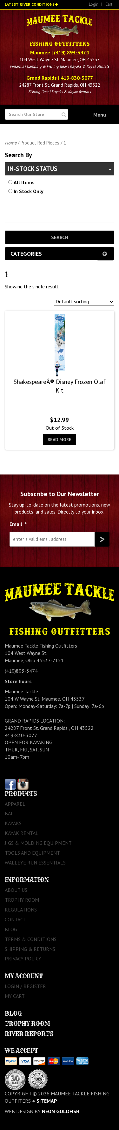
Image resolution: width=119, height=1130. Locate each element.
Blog (11, 929)
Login (93, 4)
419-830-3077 (77, 78)
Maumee (40, 52)
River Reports (29, 1034)
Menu (99, 114)
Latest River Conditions (30, 4)
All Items (24, 182)
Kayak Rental (21, 833)
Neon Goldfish (60, 1111)
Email (18, 524)
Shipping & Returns (30, 949)
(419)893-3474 (21, 671)
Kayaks (13, 823)
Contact (15, 919)
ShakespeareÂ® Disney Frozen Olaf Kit (60, 386)
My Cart (15, 996)
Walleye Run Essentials (35, 862)
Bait (10, 813)
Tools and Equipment (32, 853)
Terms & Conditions (30, 939)
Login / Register (25, 986)
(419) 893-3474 (71, 52)
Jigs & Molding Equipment (38, 843)
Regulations (21, 909)
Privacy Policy (23, 958)
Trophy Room (22, 900)
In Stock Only (28, 191)
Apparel (15, 804)
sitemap (46, 1101)
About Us (16, 890)
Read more (59, 439)
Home (11, 143)
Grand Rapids (41, 78)
